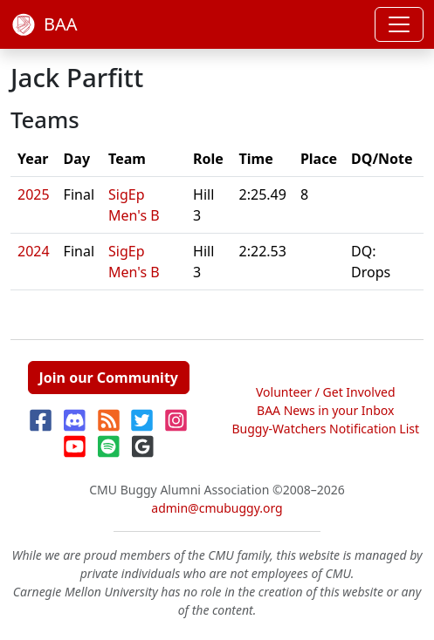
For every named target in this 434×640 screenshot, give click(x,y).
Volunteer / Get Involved (326, 392)
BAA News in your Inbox (325, 410)
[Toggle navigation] (399, 24)
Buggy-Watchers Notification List (325, 428)
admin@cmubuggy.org (216, 508)
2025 (33, 194)
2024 (33, 251)
